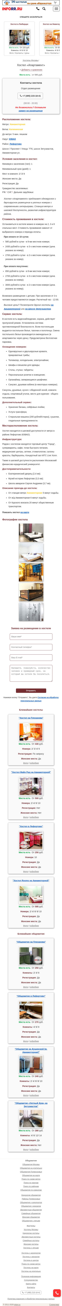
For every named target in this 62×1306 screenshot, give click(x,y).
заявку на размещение (31, 111)
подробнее (34, 763)
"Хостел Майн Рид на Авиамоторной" (31, 772)
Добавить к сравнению (31, 70)
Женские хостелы (31, 1244)
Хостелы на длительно (31, 1271)
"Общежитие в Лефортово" (31, 996)
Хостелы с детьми (31, 1248)
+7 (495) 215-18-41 (30, 96)
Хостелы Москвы (30, 60)
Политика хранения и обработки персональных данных (31, 1299)
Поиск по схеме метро (31, 1179)
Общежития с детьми (31, 1221)
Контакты (31, 1287)
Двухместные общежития (31, 1210)
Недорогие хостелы (31, 1233)
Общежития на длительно (31, 1168)
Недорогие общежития (31, 1195)
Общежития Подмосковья (31, 1172)
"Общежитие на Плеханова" (31, 942)
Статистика (54, 1305)
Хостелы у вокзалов (31, 1257)
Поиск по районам (31, 1186)
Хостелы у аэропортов (31, 1253)
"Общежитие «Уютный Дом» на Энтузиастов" (31, 1105)
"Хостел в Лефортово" (31, 826)
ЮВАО (12, 139)
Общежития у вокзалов (31, 1206)
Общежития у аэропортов (31, 1202)
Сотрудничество (31, 1280)
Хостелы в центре (31, 1260)
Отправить (31, 691)
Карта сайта (31, 1284)
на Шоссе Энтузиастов (38, 309)
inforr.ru (17, 1305)
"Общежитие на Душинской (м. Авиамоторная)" (31, 1050)
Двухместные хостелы (31, 1237)
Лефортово (16, 144)
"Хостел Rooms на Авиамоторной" (31, 880)
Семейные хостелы (31, 1241)
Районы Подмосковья (31, 1199)
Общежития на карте (31, 1175)
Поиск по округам (31, 1183)
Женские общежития (31, 1217)
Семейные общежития (31, 1213)
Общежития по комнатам (31, 1190)
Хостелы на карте (30, 1268)
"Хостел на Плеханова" (31, 718)
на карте (24, 512)
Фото (25, 763)
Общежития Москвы (30, 1164)
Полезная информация (31, 1276)
